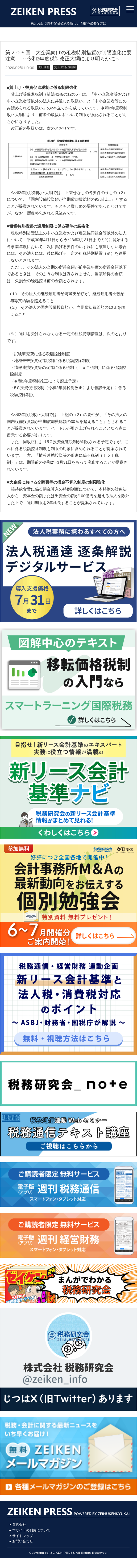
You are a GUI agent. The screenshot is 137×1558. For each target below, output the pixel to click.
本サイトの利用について (31, 1530)
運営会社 (19, 1525)
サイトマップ (22, 1536)
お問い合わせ (22, 1541)
